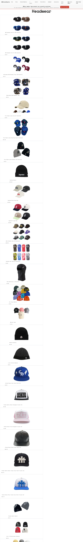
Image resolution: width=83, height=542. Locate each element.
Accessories (56, 1)
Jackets (36, 1)
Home (12, 1)
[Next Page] (41, 527)
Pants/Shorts (42, 1)
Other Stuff (62, 2)
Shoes (16, 1)
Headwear (49, 1)
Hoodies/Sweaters (23, 1)
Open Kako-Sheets (64, 7)
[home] (5, 2)
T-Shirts (31, 2)
